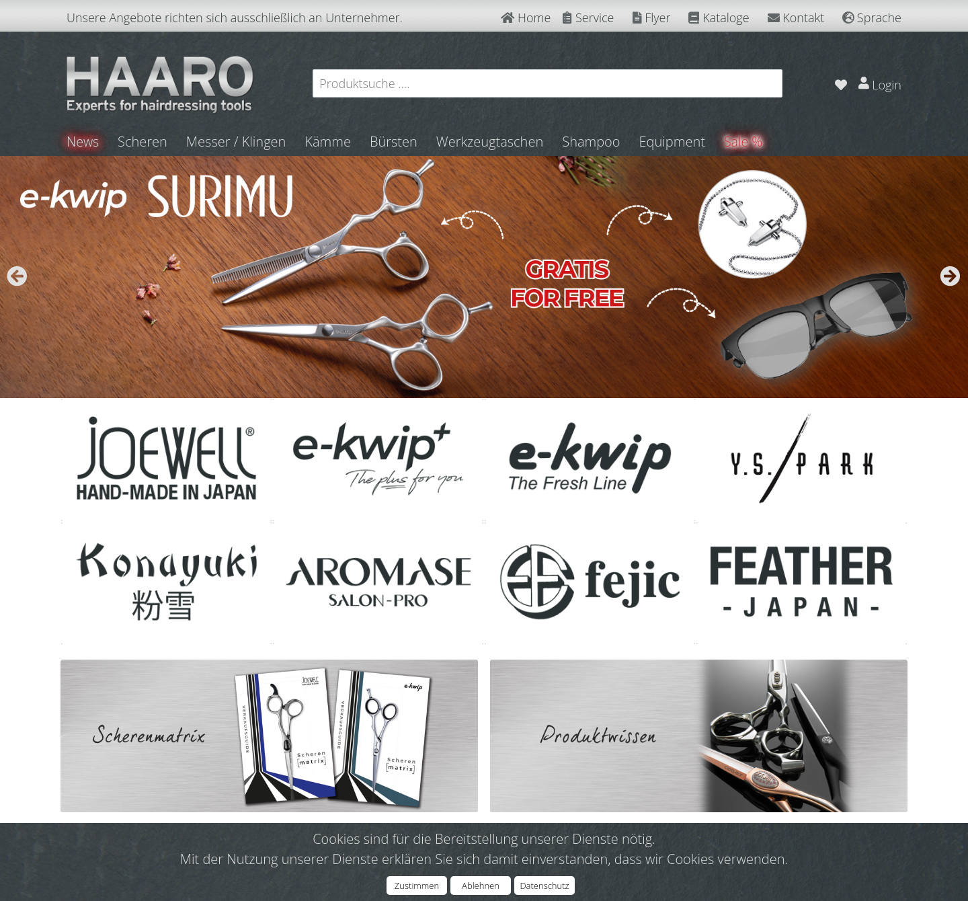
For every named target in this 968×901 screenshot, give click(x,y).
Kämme (328, 141)
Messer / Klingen (237, 141)
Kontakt (796, 17)
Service (588, 17)
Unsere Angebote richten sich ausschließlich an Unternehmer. (235, 17)
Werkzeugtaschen (490, 141)
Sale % (744, 141)
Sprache (871, 17)
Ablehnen (480, 885)
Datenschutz (544, 885)
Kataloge (718, 17)
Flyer (652, 17)
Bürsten (394, 141)
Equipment (673, 141)
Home (526, 17)
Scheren (143, 141)
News (83, 141)
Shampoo (591, 141)
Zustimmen (417, 885)
